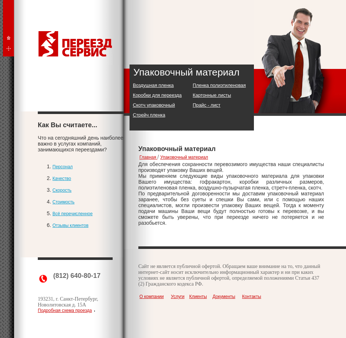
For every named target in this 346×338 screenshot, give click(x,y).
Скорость (62, 190)
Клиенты (198, 296)
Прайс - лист (206, 105)
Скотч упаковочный (154, 105)
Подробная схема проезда (65, 310)
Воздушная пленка (153, 85)
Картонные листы (212, 95)
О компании (151, 296)
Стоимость (63, 202)
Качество (61, 178)
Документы (223, 296)
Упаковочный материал (184, 157)
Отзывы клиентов (70, 225)
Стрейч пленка (149, 115)
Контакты (251, 296)
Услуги (178, 296)
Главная (148, 157)
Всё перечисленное (72, 213)
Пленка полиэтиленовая (219, 85)
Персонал (62, 166)
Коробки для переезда (157, 95)
